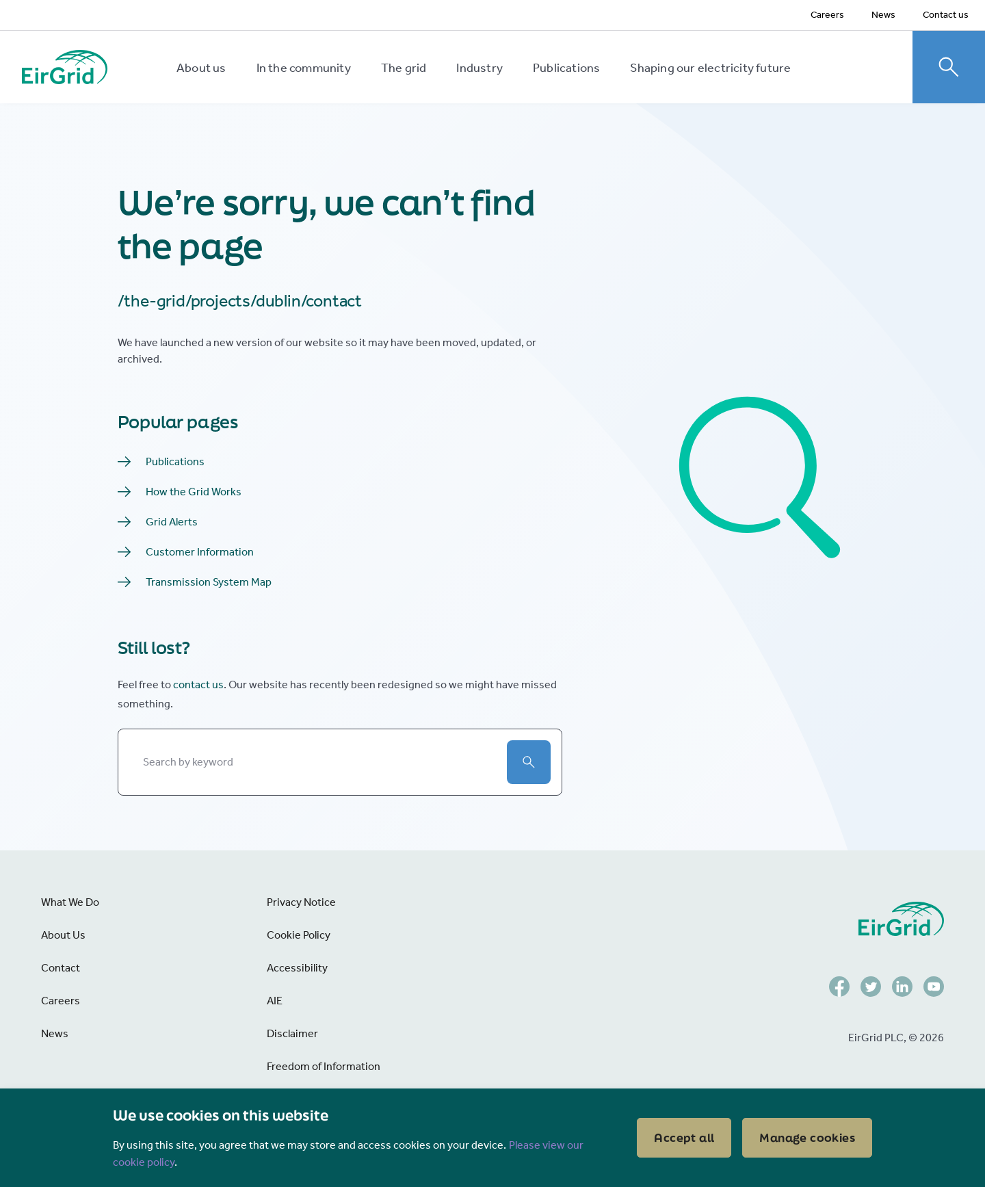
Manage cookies (807, 1137)
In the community (304, 67)
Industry (479, 67)
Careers (827, 15)
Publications (566, 67)
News (883, 15)
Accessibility (297, 967)
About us (201, 67)
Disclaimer (292, 1033)
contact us (198, 684)
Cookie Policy (298, 934)
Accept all (684, 1137)
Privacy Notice (301, 902)
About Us (63, 934)
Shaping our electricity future (710, 67)
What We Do (70, 902)
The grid (404, 67)
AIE (275, 1000)
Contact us (946, 15)
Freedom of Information (323, 1066)
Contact (60, 967)
